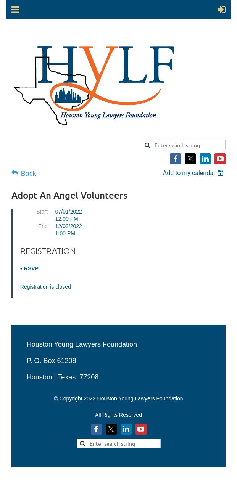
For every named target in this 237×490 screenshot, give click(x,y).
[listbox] (194, 173)
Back (28, 173)
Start (42, 212)
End (43, 226)
